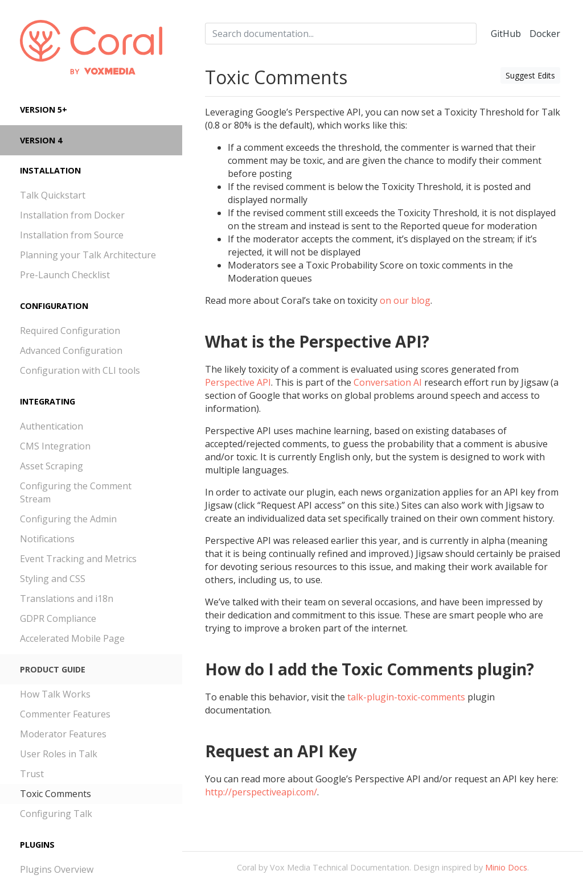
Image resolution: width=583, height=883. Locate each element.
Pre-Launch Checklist (65, 275)
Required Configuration (70, 330)
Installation (50, 170)
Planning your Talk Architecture (88, 255)
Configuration (54, 305)
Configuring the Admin (68, 519)
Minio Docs (506, 867)
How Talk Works (55, 694)
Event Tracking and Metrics (78, 558)
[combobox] (341, 33)
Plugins (37, 844)
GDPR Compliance (58, 618)
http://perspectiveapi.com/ (261, 792)
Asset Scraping (51, 466)
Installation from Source (72, 235)
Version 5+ (43, 109)
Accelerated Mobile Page (72, 638)
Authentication (51, 426)
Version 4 (41, 140)
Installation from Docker (72, 215)
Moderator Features (63, 734)
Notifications (47, 539)
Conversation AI (388, 382)
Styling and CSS (52, 578)
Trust (32, 774)
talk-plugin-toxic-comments (406, 697)
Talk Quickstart (52, 195)
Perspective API (238, 382)
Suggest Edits (530, 75)
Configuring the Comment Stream (76, 492)
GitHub (506, 33)
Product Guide (52, 669)
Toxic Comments (55, 793)
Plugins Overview (56, 869)
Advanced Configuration (71, 350)
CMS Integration (55, 446)
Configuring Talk (56, 813)
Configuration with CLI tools (80, 370)
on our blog (405, 300)
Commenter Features (65, 714)
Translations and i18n (66, 598)
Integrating (47, 401)
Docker (544, 33)
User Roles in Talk (58, 754)
